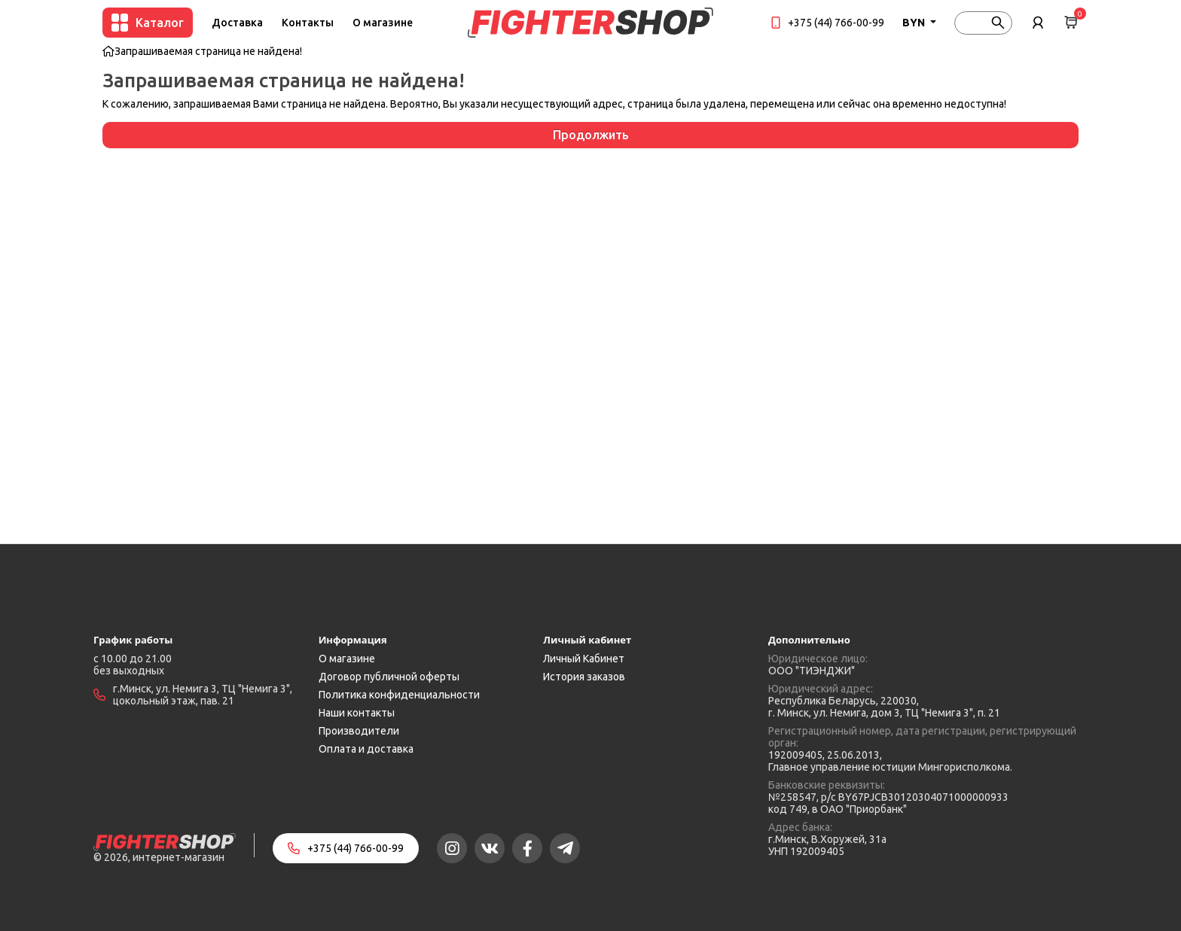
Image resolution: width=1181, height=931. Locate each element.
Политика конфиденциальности (399, 695)
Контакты (308, 23)
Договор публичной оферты (389, 677)
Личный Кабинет (583, 659)
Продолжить (591, 134)
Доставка (237, 23)
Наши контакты (357, 713)
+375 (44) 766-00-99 (836, 23)
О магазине (382, 23)
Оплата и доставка (366, 749)
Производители (359, 731)
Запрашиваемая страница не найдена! (208, 51)
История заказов (584, 677)
